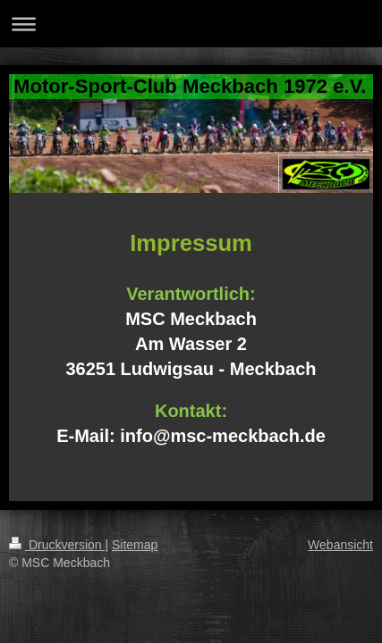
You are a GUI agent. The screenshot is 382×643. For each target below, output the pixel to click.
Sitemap (134, 545)
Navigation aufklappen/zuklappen (191, 23)
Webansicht (340, 545)
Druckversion (57, 545)
